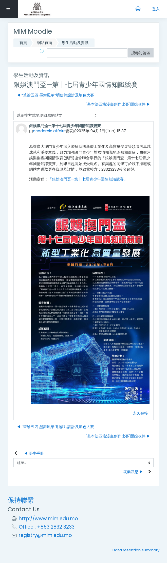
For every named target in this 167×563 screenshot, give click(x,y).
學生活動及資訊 (75, 42)
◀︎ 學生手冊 (34, 453)
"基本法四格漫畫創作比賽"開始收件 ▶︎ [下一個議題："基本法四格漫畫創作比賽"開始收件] (118, 104)
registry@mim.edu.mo (45, 535)
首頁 (23, 42)
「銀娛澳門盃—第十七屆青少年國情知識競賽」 (87, 179)
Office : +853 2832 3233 (47, 527)
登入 (156, 9)
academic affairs (49, 130)
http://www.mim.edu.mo (48, 518)
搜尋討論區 (140, 52)
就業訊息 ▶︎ (133, 471)
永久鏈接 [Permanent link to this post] (140, 413)
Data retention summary (136, 550)
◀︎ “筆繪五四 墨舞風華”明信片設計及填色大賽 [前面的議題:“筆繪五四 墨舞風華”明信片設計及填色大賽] (55, 95)
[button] (43, 53)
